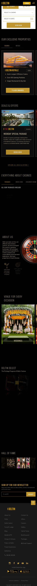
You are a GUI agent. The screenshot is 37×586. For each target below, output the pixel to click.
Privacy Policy (24, 580)
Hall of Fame (25, 531)
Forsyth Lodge (9, 527)
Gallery (23, 527)
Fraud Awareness (10, 547)
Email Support (26, 543)
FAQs (6, 519)
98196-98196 (10, 555)
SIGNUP (30, 494)
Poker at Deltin (9, 543)
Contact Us (24, 515)
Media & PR (8, 535)
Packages (24, 539)
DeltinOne (7, 551)
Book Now (18, 25)
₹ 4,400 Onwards (18, 90)
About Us (7, 515)
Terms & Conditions (14, 580)
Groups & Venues (9, 539)
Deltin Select (8, 523)
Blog (5, 531)
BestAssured (25, 535)
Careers (23, 523)
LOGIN (27, 3)
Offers (23, 519)
